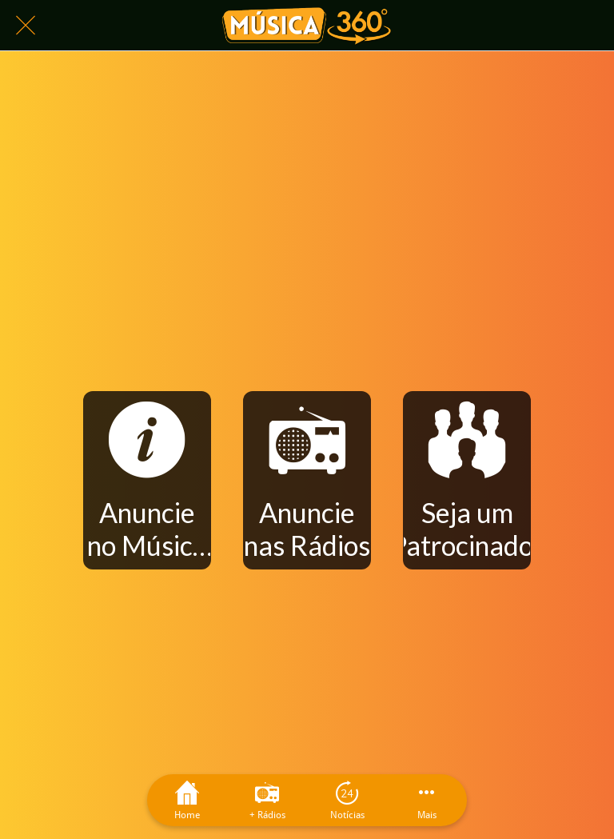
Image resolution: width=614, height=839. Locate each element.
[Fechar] (25, 25)
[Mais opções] (427, 800)
